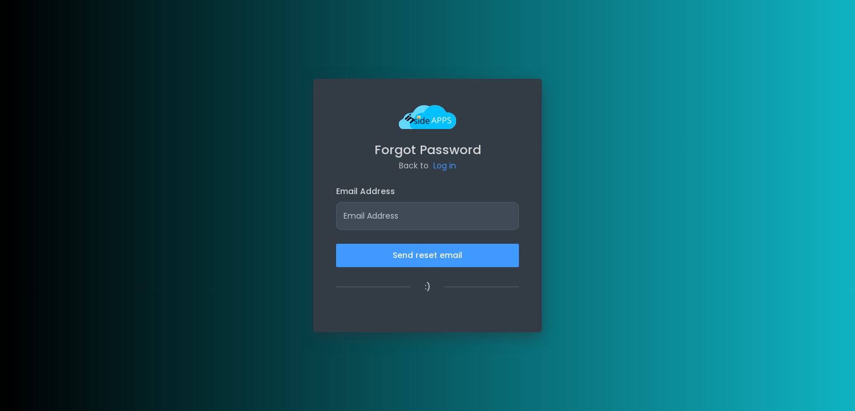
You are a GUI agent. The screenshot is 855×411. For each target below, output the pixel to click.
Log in (444, 165)
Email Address (365, 191)
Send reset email (427, 255)
